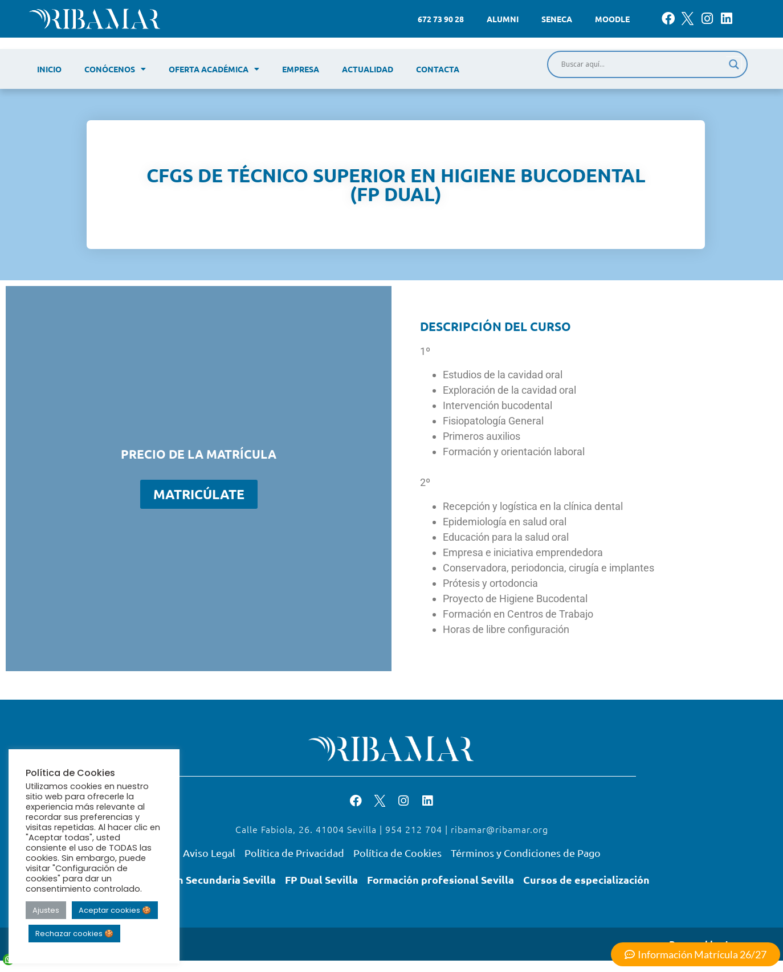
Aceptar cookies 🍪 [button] (115, 910)
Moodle (612, 19)
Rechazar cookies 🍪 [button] (74, 933)
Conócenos (115, 69)
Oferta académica (214, 69)
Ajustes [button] (45, 910)
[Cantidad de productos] (137, 494)
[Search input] (642, 64)
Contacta (437, 69)
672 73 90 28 (441, 19)
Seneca (556, 19)
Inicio (49, 69)
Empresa (300, 69)
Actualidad (367, 69)
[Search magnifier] (734, 64)
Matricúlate (198, 494)
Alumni (503, 19)
